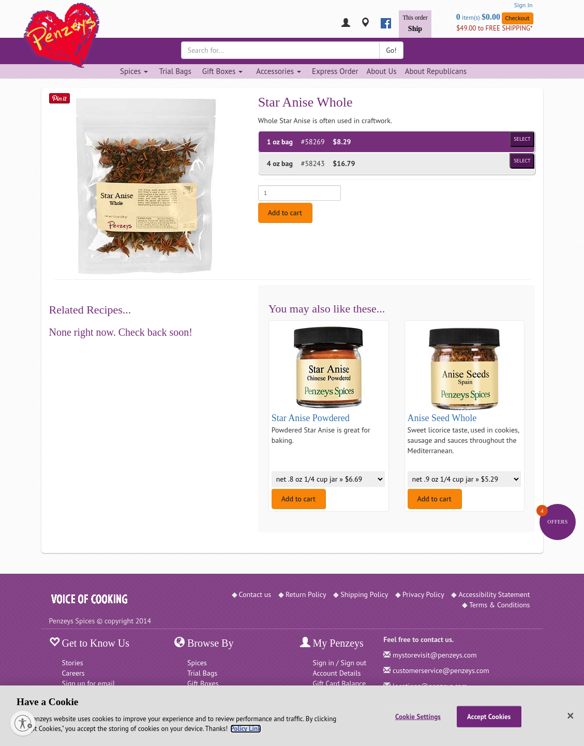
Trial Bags (175, 71)
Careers (73, 673)
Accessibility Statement (494, 594)
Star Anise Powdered (311, 418)
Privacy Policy (423, 594)
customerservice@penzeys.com (441, 670)
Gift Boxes (202, 683)
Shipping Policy (364, 594)
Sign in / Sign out (340, 662)
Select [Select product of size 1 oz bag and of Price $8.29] (522, 139)
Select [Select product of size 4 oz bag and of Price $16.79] (522, 160)
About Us (381, 71)
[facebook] (386, 23)
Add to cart (298, 498)
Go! (391, 50)
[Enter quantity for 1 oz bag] (299, 193)
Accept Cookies (489, 716)
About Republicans (436, 71)
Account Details (337, 673)
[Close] (570, 716)
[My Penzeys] (346, 23)
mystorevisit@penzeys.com (435, 655)
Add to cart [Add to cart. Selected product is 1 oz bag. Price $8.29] (285, 212)
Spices (197, 662)
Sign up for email (88, 683)
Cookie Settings (418, 716)
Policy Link (245, 728)
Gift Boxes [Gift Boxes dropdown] (222, 71)
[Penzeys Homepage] (49, 23)
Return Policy (306, 594)
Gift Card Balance (339, 683)
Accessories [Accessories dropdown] (278, 71)
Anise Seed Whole (442, 418)
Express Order (335, 71)
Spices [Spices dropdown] (134, 71)
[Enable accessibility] (22, 723)
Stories (72, 662)
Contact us (255, 594)
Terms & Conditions (499, 604)
